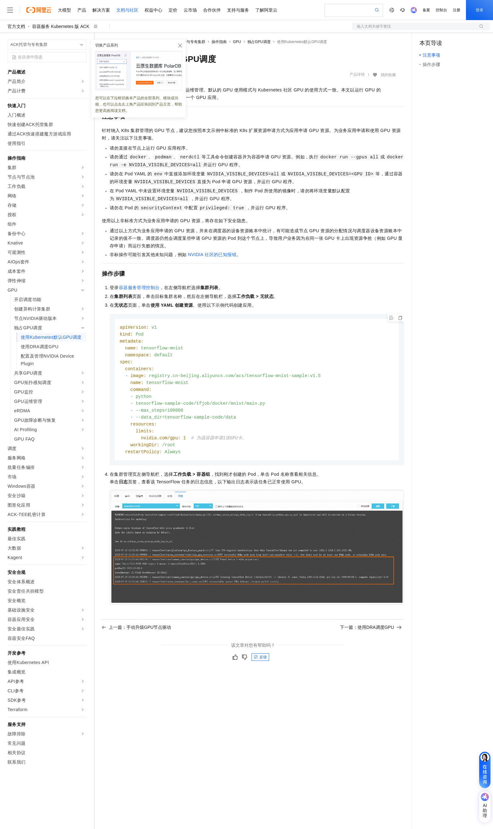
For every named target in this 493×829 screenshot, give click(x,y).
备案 (426, 10)
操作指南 (219, 42)
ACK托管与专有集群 (188, 42)
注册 (456, 10)
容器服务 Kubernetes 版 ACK (60, 26)
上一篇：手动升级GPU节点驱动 (136, 633)
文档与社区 (127, 10)
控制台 (441, 10)
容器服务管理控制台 (139, 287)
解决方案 (101, 10)
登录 (479, 10)
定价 (173, 10)
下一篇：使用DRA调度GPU (371, 633)
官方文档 (16, 26)
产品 (81, 10)
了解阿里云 (266, 10)
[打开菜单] (10, 10)
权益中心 (153, 10)
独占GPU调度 (259, 42)
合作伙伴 (212, 10)
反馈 (260, 663)
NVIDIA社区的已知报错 (212, 254)
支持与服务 (238, 10)
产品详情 (357, 74)
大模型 (64, 10)
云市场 (190, 10)
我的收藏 (388, 75)
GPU (237, 42)
